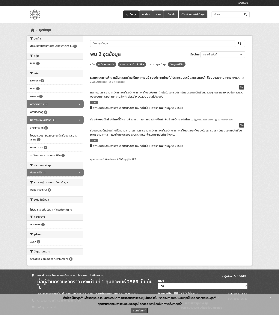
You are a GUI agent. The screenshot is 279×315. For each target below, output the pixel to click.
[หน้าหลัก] (33, 30)
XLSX (93, 102)
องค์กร (146, 14)
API (119, 159)
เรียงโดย (194, 55)
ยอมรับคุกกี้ (139, 310)
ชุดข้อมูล (131, 14)
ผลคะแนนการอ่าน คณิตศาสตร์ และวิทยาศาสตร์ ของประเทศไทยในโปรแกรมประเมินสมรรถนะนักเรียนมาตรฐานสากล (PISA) (165, 77)
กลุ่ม (158, 14)
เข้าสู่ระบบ (243, 3)
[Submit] (246, 14)
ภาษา (161, 281)
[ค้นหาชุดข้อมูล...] (231, 14)
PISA (241, 87)
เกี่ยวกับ (171, 14)
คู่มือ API (130, 159)
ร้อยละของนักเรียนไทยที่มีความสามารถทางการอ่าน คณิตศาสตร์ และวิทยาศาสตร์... (142, 119)
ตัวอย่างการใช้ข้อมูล (193, 14)
